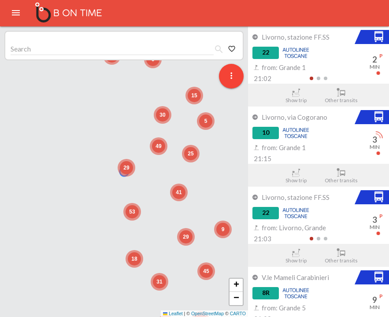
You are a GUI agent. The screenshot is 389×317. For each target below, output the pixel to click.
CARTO (238, 313)
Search (21, 48)
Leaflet (173, 313)
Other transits (341, 95)
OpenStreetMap (207, 313)
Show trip (296, 95)
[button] (126, 168)
